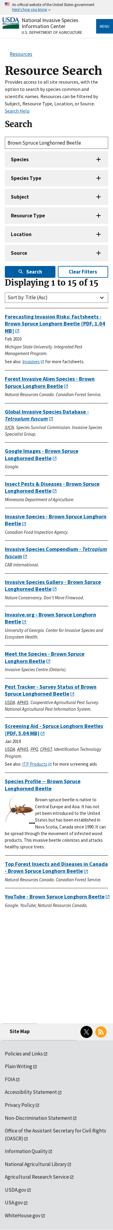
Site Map (20, 1031)
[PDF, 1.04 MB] (55, 323)
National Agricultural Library (36, 1164)
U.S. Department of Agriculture (52, 32)
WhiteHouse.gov (22, 1215)
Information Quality (26, 1151)
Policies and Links (24, 1053)
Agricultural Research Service (37, 1177)
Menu (104, 26)
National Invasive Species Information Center (50, 23)
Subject (20, 197)
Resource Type (28, 215)
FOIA (10, 1079)
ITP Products (34, 764)
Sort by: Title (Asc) (28, 297)
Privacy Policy (20, 1105)
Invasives (31, 361)
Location (21, 234)
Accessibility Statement (31, 1092)
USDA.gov (15, 1190)
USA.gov (14, 1202)
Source (19, 253)
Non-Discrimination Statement (38, 1118)
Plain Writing (18, 1066)
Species (20, 159)
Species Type (26, 178)
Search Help (17, 111)
